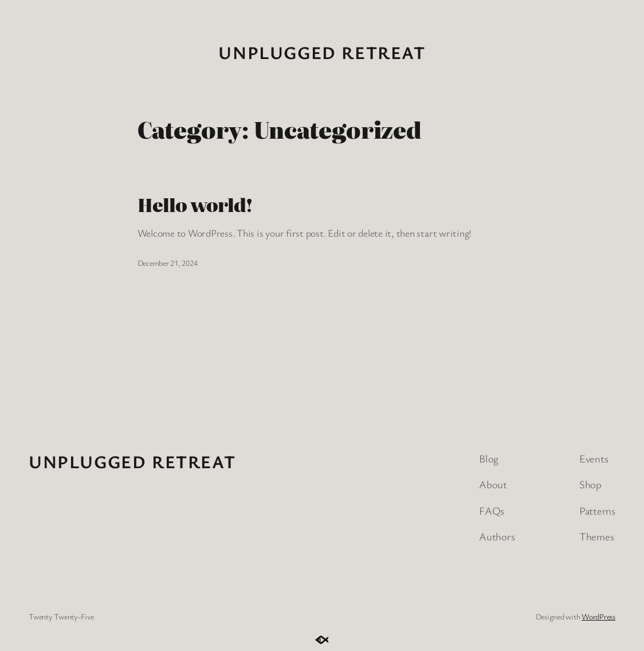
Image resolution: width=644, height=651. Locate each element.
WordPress (598, 616)
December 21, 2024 (168, 262)
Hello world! (195, 204)
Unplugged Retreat (321, 52)
